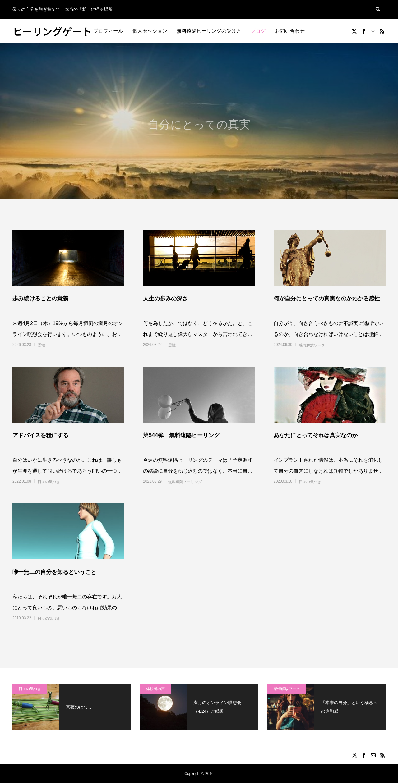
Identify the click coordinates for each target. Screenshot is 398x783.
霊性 (41, 345)
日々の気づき (49, 482)
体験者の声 (155, 689)
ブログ (258, 31)
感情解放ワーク (312, 345)
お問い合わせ (290, 31)
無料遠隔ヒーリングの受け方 (209, 31)
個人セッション (149, 31)
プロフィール (108, 31)
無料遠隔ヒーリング (185, 482)
